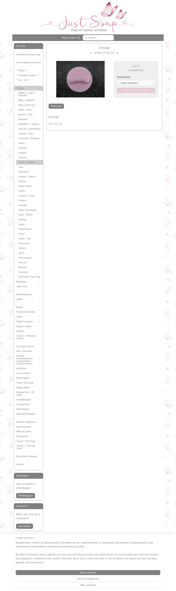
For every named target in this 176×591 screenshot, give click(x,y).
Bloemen (22, 119)
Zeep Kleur (123, 77)
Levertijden (21, 553)
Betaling (20, 546)
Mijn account (71, 37)
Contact (20, 464)
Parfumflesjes (25, 229)
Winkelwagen (25, 495)
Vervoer (22, 262)
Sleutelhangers (23, 399)
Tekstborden (22, 409)
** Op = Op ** (23, 80)
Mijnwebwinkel (114, 586)
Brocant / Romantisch (29, 128)
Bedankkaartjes (24, 294)
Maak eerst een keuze (136, 90)
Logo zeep (21, 286)
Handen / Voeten (27, 176)
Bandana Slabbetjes (26, 422)
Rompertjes (22, 436)
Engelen (22, 152)
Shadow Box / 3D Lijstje (25, 393)
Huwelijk (22, 205)
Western (22, 267)
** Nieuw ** (22, 70)
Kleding (22, 219)
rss (83, 586)
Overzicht (56, 106)
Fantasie (22, 157)
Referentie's (82, 560)
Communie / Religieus (29, 138)
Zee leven (23, 272)
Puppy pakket (23, 387)
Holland (22, 200)
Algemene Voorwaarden (26, 556)
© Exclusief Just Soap (29, 276)
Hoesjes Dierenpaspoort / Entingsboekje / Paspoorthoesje (28, 359)
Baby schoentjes (26, 105)
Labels (21, 224)
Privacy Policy (83, 551)
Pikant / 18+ (24, 238)
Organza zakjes (24, 326)
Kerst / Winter (25, 214)
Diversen (22, 148)
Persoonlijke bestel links (28, 62)
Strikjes (20, 331)
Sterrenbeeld (24, 257)
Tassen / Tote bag (25, 441)
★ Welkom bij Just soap (28, 54)
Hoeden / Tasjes (26, 195)
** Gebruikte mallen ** (27, 75)
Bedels (19, 307)
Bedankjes (28, 281)
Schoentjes (24, 243)
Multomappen (23, 377)
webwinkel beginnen (92, 586)
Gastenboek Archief (85, 563)
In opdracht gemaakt (26, 456)
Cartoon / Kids (25, 133)
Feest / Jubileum (26, 162)
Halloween (23, 171)
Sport (21, 253)
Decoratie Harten (25, 346)
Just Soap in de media (86, 557)
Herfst (21, 190)
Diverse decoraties (25, 311)
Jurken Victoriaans (27, 210)
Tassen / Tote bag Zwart (25, 447)
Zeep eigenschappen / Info (28, 559)
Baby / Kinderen (26, 100)
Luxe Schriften (23, 373)
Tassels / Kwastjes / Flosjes (26, 337)
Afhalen (19, 543)
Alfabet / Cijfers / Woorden (29, 94)
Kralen (28, 316)
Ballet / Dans (25, 109)
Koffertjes (21, 368)
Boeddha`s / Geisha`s (29, 124)
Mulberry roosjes (28, 321)
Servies (22, 248)
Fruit (20, 167)
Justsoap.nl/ (142, 543)
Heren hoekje (25, 186)
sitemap (78, 586)
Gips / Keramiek (24, 351)
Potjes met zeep (24, 382)
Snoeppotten (23, 404)
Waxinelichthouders (26, 414)
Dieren (29, 143)
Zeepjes (28, 88)
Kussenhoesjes (23, 426)
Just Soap (81, 554)
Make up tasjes (23, 431)
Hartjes (22, 181)
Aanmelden (24, 526)
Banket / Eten (25, 114)
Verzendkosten (22, 549)
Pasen (21, 233)
